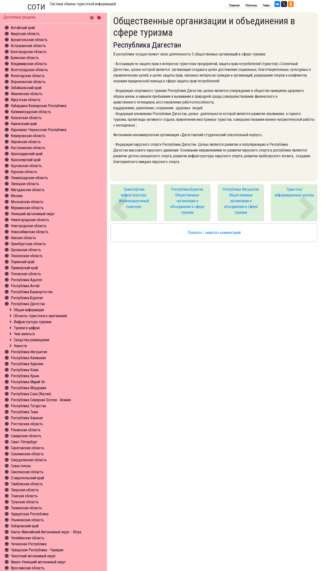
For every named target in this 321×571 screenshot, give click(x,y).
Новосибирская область (29, 232)
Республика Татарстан (28, 406)
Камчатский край (24, 123)
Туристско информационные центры (294, 192)
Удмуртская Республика (29, 514)
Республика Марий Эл (28, 382)
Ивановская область (26, 93)
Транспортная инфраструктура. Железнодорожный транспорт (134, 198)
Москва (17, 196)
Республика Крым (25, 376)
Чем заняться (24, 334)
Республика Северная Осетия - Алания (41, 400)
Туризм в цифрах (27, 328)
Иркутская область (26, 99)
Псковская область (26, 274)
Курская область (24, 172)
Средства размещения (31, 340)
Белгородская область (29, 51)
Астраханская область (28, 45)
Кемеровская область (28, 136)
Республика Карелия (27, 364)
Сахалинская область (27, 454)
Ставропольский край (27, 478)
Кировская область (26, 142)
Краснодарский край (26, 154)
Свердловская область (29, 460)
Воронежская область (28, 81)
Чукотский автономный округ (33, 556)
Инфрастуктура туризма (32, 322)
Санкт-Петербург (24, 442)
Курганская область (26, 166)
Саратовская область (27, 448)
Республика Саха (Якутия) (31, 394)
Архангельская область (29, 39)
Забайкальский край (26, 87)
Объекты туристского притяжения (40, 316)
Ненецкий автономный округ (33, 214)
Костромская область (28, 148)
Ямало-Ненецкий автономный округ (38, 562)
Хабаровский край (25, 526)
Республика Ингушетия (29, 352)
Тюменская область (26, 508)
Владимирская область (29, 63)
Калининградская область (31, 111)
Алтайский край (23, 27)
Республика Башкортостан (32, 292)
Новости (20, 346)
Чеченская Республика (29, 544)
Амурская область (25, 33)
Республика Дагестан (28, 304)
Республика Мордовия (28, 388)
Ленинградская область (29, 178)
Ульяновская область (27, 520)
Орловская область (26, 250)
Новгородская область (29, 226)
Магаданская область (28, 190)
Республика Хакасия (27, 418)
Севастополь (21, 466)
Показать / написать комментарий (214, 232)
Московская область (27, 202)
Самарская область (26, 436)
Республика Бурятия (27, 298)
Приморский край (24, 268)
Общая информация (29, 310)
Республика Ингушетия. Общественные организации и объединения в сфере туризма (240, 201)
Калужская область (26, 117)
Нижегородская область (30, 220)
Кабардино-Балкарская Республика (38, 105)
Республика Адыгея (26, 280)
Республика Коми (24, 370)
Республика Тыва (24, 412)
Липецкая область (25, 184)
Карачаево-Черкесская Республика (38, 130)
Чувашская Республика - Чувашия (37, 550)
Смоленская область (27, 472)
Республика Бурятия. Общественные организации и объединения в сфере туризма (187, 201)
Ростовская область (27, 424)
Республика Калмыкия (28, 358)
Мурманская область (27, 208)
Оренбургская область (28, 244)
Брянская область (25, 57)
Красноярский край (26, 160)
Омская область (23, 238)
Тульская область (25, 502)
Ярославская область (27, 568)
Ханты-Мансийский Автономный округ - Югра (46, 532)
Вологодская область (28, 75)
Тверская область (25, 490)
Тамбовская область (27, 484)
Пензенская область (27, 256)
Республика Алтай (25, 286)
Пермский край (22, 262)
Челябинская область (27, 538)
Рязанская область (26, 430)
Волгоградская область (29, 69)
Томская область (24, 496)
